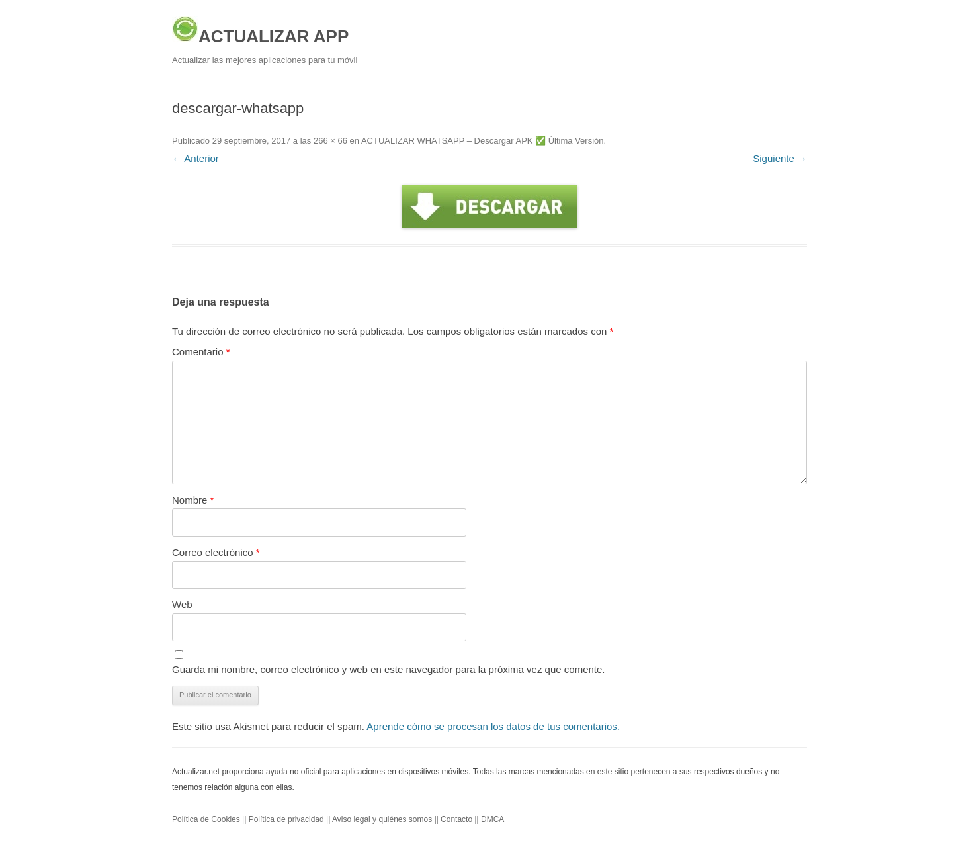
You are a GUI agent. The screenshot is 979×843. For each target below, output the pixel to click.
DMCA (492, 819)
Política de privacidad (286, 819)
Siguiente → (780, 158)
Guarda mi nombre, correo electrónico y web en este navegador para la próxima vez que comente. (388, 669)
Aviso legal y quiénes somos (382, 819)
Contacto (456, 819)
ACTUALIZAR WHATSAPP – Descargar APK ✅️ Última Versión (482, 141)
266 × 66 (330, 141)
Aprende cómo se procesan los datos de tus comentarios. (493, 726)
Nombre (193, 500)
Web (182, 604)
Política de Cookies (206, 819)
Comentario (201, 351)
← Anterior (195, 158)
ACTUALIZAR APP (260, 31)
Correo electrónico (216, 552)
